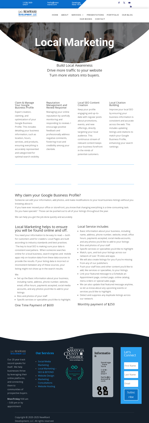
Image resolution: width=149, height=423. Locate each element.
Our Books (86, 19)
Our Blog (127, 15)
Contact (100, 19)
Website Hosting (46, 386)
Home (55, 15)
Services (76, 15)
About (64, 15)
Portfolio (113, 15)
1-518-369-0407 (28, 3)
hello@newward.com (53, 3)
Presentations (95, 15)
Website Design (46, 375)
